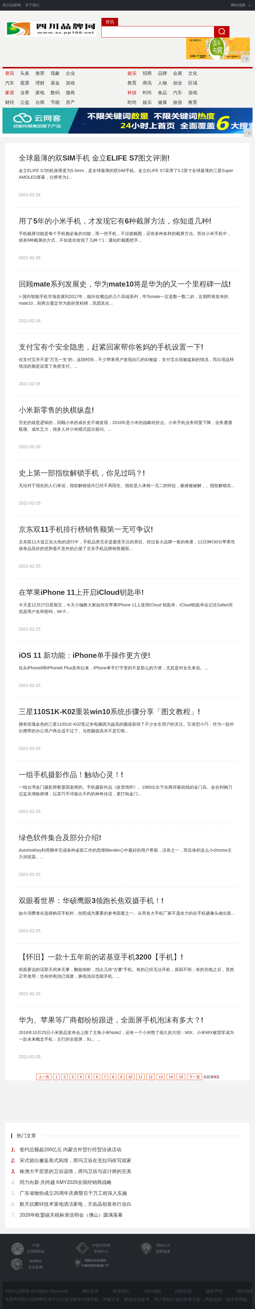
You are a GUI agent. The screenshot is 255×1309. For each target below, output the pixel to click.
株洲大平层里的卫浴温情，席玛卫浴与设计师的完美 (75, 1171)
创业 (177, 82)
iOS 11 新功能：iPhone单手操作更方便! (84, 655)
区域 (192, 82)
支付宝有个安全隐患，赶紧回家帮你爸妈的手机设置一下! (111, 347)
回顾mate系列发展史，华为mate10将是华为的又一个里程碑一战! (125, 284)
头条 (24, 73)
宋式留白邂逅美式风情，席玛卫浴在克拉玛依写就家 (75, 1160)
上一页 (43, 1077)
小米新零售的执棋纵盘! (56, 410)
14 (171, 1077)
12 (150, 1077)
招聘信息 (183, 1291)
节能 (55, 102)
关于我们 (32, 5)
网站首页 (90, 1291)
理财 (40, 82)
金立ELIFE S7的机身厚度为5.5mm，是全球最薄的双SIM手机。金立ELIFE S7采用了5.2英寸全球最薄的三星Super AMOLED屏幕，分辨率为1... (126, 174)
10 (130, 1077)
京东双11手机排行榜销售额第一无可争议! (86, 529)
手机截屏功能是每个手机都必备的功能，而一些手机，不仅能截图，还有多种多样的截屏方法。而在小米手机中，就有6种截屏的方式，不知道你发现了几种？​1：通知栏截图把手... (125, 237)
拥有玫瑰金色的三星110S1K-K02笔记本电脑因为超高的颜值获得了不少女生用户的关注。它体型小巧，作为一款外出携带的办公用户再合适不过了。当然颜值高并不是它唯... (126, 727)
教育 (192, 102)
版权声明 (214, 1291)
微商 (70, 92)
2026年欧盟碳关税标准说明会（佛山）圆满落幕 (71, 1215)
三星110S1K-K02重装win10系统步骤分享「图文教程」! (109, 712)
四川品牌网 (11, 5)
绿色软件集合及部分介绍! (60, 837)
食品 (162, 92)
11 (140, 1077)
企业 (70, 73)
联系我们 (121, 1291)
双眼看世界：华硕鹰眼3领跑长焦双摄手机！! (91, 900)
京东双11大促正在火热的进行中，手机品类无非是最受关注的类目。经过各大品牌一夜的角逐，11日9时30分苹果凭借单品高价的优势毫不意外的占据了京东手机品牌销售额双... (127, 545)
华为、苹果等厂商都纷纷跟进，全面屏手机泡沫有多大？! (111, 1020)
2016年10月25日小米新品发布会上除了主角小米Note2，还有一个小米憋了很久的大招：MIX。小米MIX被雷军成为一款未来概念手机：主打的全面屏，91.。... (126, 1036)
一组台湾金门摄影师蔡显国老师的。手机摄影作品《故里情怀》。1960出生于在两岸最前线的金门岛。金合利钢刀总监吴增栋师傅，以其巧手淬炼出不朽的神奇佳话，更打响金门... (125, 790)
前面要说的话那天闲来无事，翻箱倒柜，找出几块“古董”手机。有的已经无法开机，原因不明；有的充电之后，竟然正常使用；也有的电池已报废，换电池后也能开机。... (126, 973)
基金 (55, 82)
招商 (147, 73)
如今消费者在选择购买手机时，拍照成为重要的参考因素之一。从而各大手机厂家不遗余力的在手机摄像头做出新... (127, 913)
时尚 (147, 92)
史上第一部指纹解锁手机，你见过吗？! (82, 473)
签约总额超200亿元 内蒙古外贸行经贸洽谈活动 (70, 1149)
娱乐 (147, 102)
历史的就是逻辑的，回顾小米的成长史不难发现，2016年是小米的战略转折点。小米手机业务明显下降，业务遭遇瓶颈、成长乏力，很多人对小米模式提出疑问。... (125, 426)
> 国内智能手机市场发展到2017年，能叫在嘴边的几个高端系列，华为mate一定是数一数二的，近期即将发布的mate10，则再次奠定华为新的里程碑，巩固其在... (123, 300)
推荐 (40, 73)
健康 (162, 102)
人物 (162, 82)
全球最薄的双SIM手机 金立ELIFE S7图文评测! (94, 158)
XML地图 (152, 1291)
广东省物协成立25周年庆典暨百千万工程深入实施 (73, 1193)
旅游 (177, 102)
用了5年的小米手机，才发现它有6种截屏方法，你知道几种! (115, 221)
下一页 (194, 1077)
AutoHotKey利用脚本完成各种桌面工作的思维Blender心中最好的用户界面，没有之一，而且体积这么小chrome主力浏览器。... (125, 853)
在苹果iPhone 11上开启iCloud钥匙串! (81, 592)
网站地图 (238, 5)
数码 (55, 92)
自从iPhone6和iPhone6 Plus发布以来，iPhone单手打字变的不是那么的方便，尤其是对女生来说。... (113, 667)
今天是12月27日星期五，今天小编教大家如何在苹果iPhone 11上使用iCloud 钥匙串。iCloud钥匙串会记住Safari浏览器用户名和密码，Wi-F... (126, 608)
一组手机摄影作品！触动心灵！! (71, 774)
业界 (24, 92)
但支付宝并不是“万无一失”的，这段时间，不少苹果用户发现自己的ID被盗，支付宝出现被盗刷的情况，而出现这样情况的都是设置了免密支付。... (126, 363)
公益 (24, 102)
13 (161, 1077)
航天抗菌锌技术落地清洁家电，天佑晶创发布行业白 (75, 1204)
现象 (55, 73)
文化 (192, 73)
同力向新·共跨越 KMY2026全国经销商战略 (66, 1182)
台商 (40, 102)
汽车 (177, 92)
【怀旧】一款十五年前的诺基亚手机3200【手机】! (101, 957)
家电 (40, 92)
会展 (177, 73)
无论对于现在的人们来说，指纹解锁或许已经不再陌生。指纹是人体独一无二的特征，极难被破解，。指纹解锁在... (127, 485)
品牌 (162, 73)
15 (181, 1077)
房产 (70, 102)
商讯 (147, 82)
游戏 (70, 82)
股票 (24, 82)
